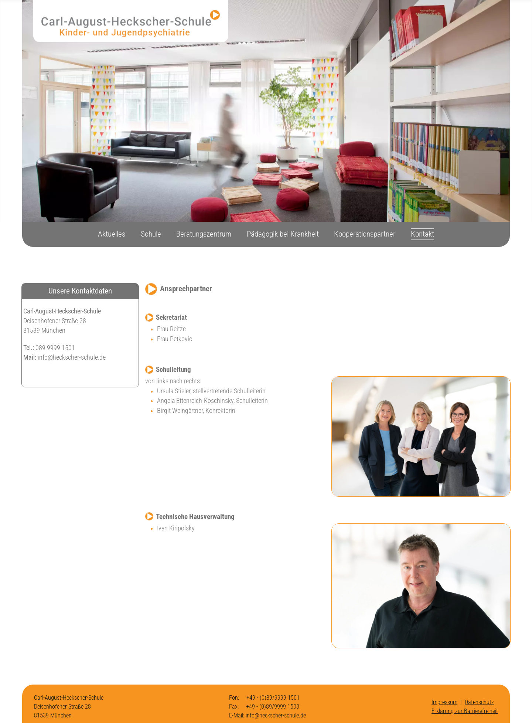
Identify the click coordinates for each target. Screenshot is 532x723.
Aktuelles (111, 234)
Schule (151, 234)
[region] (266, 111)
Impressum (444, 702)
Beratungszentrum (203, 234)
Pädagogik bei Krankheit (283, 234)
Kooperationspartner (364, 234)
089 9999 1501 (54, 348)
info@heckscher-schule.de (72, 357)
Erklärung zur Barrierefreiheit (465, 710)
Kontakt (422, 234)
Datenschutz (479, 702)
